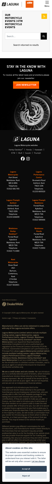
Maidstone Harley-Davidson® (13, 231)
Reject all (26, 476)
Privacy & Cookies (19, 318)
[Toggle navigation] (47, 4)
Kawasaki (38, 149)
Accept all (26, 469)
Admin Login (6, 318)
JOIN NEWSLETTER (26, 85)
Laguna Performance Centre (39, 174)
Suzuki (28, 153)
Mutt (20, 153)
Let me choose (38, 461)
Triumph (37, 153)
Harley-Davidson (16, 149)
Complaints (32, 318)
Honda (29, 149)
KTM (13, 153)
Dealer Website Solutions (9, 300)
